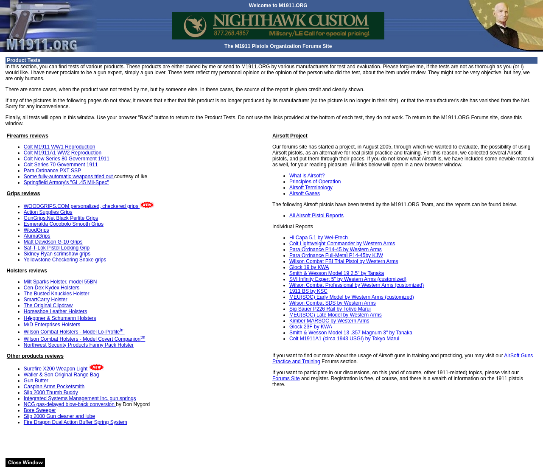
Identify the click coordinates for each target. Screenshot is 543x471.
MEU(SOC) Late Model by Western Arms (335, 315)
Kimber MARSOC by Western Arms (329, 321)
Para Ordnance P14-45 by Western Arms (335, 249)
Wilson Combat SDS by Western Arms (332, 303)
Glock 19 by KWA (309, 267)
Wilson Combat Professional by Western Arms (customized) (356, 285)
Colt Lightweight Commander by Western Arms (342, 244)
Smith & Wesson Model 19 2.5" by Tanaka (336, 273)
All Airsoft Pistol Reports (316, 216)
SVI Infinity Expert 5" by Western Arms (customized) (347, 279)
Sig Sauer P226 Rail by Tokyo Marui (330, 309)
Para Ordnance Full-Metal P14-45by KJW (336, 255)
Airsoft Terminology (311, 188)
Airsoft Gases (304, 193)
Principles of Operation (315, 182)
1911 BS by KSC (308, 291)
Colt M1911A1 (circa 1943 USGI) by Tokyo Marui (344, 339)
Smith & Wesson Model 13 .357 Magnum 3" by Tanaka (350, 333)
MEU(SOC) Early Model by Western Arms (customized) (351, 297)
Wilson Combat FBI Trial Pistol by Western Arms (343, 261)
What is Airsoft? (307, 176)
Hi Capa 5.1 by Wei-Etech (318, 238)
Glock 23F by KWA (310, 327)
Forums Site (286, 378)
